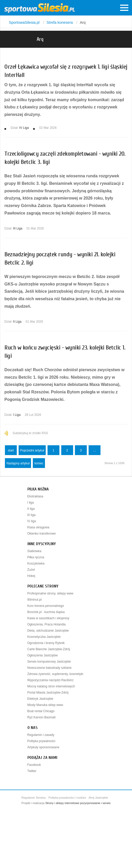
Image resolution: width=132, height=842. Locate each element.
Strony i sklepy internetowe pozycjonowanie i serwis (78, 803)
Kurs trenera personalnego (45, 606)
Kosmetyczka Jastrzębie (44, 637)
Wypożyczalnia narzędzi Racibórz (50, 680)
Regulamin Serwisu (33, 797)
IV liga (31, 521)
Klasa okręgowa (38, 527)
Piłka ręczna (35, 557)
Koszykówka (36, 563)
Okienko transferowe (41, 533)
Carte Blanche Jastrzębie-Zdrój (48, 649)
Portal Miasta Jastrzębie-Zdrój (47, 692)
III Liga (17, 228)
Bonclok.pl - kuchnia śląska (46, 612)
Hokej (31, 576)
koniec (38, 463)
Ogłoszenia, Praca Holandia (46, 624)
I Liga (16, 415)
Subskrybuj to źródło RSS (30, 433)
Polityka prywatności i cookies (67, 797)
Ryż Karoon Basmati (41, 717)
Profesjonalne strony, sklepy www (50, 593)
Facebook (34, 765)
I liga (30, 502)
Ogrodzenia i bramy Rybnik (46, 643)
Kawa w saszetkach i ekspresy (48, 618)
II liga (31, 509)
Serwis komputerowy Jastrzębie (49, 661)
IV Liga (24, 128)
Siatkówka (34, 551)
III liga (31, 515)
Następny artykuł (17, 463)
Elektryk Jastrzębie (40, 699)
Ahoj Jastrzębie (98, 797)
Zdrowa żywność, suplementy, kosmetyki (55, 674)
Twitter (31, 771)
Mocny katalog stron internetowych (51, 686)
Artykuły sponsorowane (43, 747)
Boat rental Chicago (41, 711)
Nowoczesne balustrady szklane (49, 668)
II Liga (17, 321)
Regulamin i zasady (41, 735)
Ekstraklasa (35, 496)
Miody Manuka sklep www (45, 705)
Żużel (31, 569)
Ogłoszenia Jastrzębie (42, 655)
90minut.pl (34, 599)
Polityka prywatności (41, 741)
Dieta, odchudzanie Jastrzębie (48, 630)
